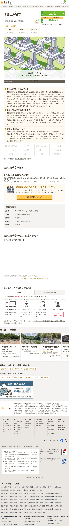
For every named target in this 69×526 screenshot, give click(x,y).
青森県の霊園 (13, 493)
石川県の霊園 (22, 499)
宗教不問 (4, 369)
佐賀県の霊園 (48, 509)
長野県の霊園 (48, 499)
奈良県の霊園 (5, 506)
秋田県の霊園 (39, 493)
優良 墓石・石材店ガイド (17, 490)
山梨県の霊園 (39, 499)
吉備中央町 (29, 377)
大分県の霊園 (13, 512)
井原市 (3, 377)
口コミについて (29, 446)
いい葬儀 (3, 521)
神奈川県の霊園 (57, 496)
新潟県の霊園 (5, 499)
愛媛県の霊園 (22, 509)
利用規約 (10, 446)
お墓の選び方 (18, 427)
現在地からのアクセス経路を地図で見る (34, 279)
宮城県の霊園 (31, 493)
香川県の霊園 (13, 509)
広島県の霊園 (49, 506)
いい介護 (49, 523)
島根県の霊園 (32, 506)
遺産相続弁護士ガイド (30, 524)
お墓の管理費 (39, 423)
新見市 (15, 377)
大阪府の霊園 (48, 502)
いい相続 (26, 521)
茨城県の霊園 (5, 496)
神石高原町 (45, 377)
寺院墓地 (33, 369)
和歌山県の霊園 (14, 506)
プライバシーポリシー (19, 446)
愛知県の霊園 (13, 502)
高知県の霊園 (31, 509)
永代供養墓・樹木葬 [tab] (49, 292)
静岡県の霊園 (5, 502)
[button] (53, 13)
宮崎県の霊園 (22, 512)
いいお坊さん (11, 521)
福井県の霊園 (31, 499)
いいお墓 (3, 487)
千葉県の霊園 (39, 496)
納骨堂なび (58, 487)
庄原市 (37, 377)
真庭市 (22, 377)
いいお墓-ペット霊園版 (39, 487)
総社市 (9, 377)
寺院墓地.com (5, 490)
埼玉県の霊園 (31, 496)
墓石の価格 (39, 421)
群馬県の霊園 (22, 496)
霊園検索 (5, 423)
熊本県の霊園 (5, 512)
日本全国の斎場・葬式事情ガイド (10, 524)
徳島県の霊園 (5, 509)
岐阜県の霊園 (57, 499)
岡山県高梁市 (19, 159)
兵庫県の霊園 (57, 502)
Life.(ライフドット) (12, 487)
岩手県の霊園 (22, 493)
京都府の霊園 (39, 502)
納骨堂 (27, 427)
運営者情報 (4, 446)
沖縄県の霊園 (41, 512)
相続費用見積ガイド (36, 521)
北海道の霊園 (5, 493)
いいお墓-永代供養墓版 (25, 487)
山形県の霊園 (48, 493)
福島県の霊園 (57, 493)
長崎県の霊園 (57, 509)
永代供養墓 (24, 369)
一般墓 (11, 369)
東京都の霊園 (48, 496)
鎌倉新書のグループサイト (34, 477)
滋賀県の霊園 (31, 502)
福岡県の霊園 (39, 509)
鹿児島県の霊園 (31, 512)
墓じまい (16, 433)
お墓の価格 (17, 425)
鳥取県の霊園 (23, 506)
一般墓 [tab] (19, 292)
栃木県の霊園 (13, 496)
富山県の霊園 (13, 499)
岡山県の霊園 (41, 506)
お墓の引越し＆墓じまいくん (33, 490)
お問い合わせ (37, 446)
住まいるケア (57, 523)
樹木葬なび (50, 487)
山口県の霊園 (58, 506)
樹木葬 (17, 369)
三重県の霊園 (22, 502)
